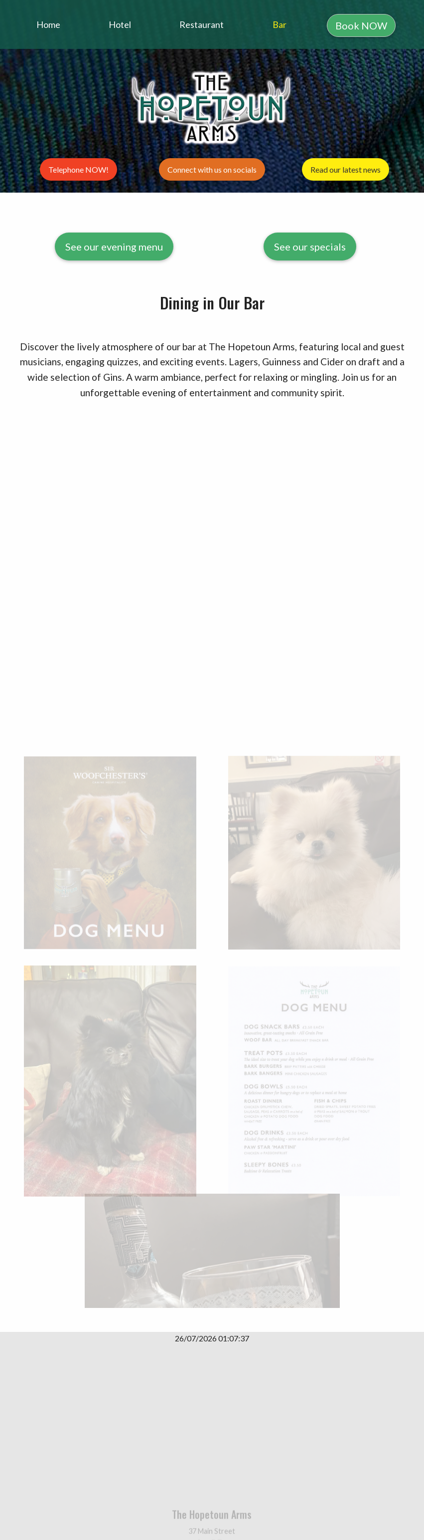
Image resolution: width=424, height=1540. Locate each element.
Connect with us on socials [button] (212, 169)
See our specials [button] (310, 247)
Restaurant (201, 24)
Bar (279, 24)
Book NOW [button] (361, 25)
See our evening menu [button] (114, 247)
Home (48, 24)
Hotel (120, 24)
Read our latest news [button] (345, 169)
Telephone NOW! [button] (78, 169)
